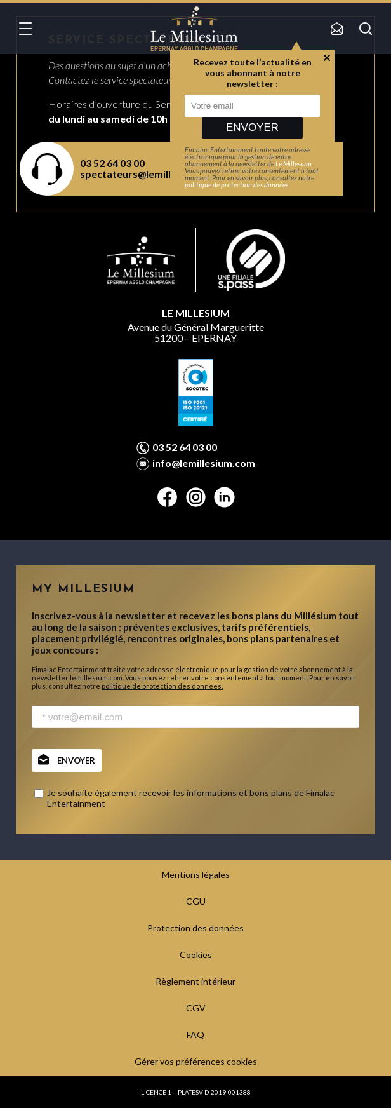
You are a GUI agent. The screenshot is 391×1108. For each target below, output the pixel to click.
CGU (196, 901)
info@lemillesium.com (203, 463)
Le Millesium (293, 163)
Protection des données (195, 927)
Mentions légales (196, 874)
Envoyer (252, 127)
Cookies (196, 954)
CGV (196, 1008)
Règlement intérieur (195, 981)
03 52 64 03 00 (184, 447)
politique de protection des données (236, 184)
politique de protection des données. (162, 686)
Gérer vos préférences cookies (196, 1061)
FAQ (195, 1034)
